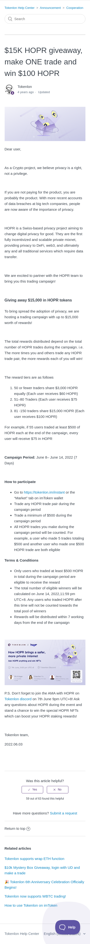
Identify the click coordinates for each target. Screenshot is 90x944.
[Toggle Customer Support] (67, 927)
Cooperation (74, 8)
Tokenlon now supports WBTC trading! (35, 896)
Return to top (17, 828)
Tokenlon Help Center (20, 8)
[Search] (45, 19)
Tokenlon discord (18, 699)
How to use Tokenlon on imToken (31, 905)
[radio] (32, 789)
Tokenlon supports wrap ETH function (34, 859)
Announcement (50, 8)
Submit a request (63, 813)
